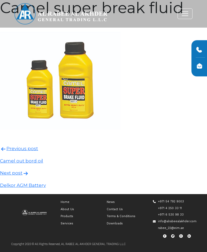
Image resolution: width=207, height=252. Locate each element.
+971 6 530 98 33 (171, 214)
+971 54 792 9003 (171, 201)
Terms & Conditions (121, 216)
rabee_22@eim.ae (171, 228)
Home (65, 202)
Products (67, 216)
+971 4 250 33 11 (170, 208)
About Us (67, 209)
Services (67, 223)
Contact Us (115, 209)
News (111, 202)
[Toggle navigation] (185, 13)
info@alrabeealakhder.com (177, 221)
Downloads (115, 223)
